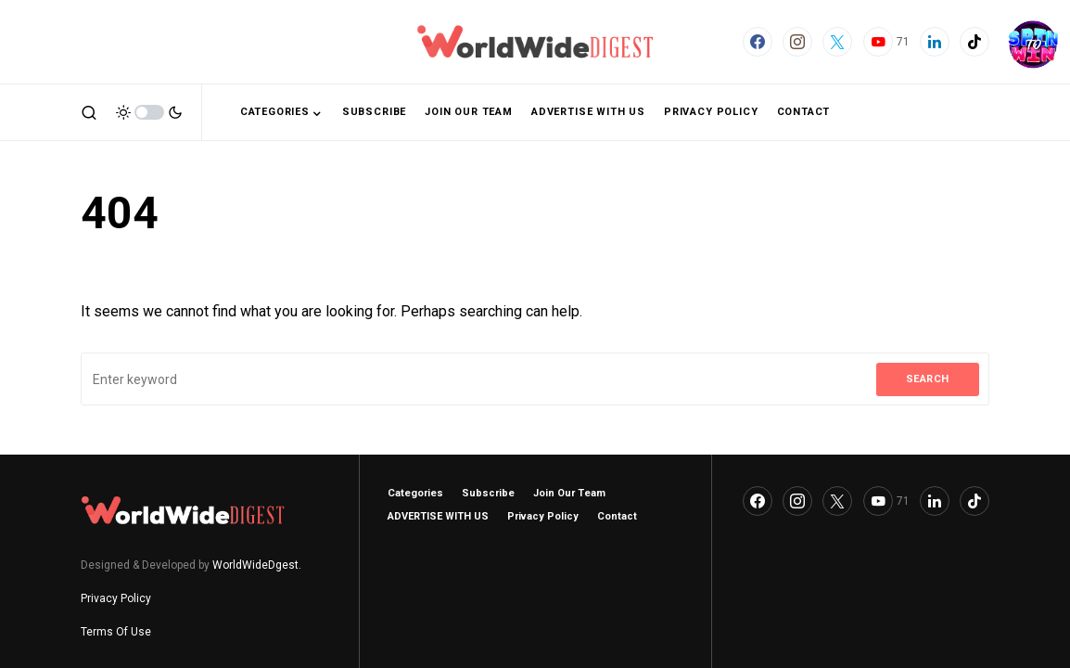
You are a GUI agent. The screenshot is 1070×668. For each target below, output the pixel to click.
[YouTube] (886, 41)
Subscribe (488, 493)
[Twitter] (837, 41)
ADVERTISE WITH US (438, 516)
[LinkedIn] (934, 41)
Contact (617, 516)
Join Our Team (569, 493)
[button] (89, 112)
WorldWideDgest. (256, 565)
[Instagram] (797, 41)
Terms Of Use (116, 631)
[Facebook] (757, 41)
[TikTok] (974, 41)
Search (927, 379)
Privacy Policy (116, 598)
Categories (415, 493)
